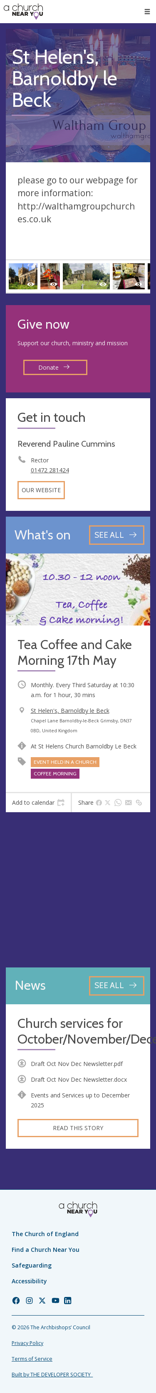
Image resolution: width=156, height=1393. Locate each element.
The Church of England (45, 1234)
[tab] (38, 802)
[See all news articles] (116, 986)
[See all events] (116, 535)
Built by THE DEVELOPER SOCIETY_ (52, 1374)
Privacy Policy (27, 1343)
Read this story (78, 1128)
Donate (54, 367)
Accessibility (29, 1281)
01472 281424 (50, 470)
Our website (41, 490)
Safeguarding (32, 1265)
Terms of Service (32, 1358)
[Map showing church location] (78, 890)
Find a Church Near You (45, 1249)
